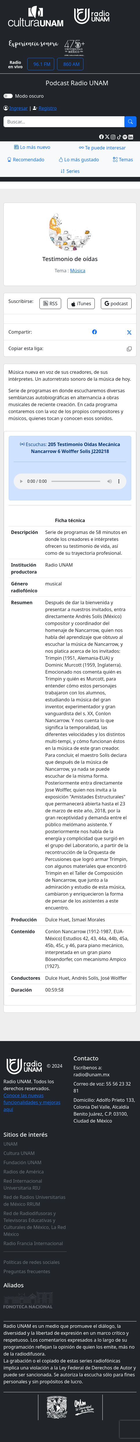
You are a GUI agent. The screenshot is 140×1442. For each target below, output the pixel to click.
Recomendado (25, 159)
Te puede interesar (102, 147)
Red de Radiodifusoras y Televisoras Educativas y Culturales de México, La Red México (34, 1223)
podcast (116, 303)
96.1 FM (40, 64)
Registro (48, 108)
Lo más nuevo (32, 147)
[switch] (8, 96)
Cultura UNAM (19, 1153)
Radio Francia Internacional (33, 1243)
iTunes (81, 303)
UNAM (10, 1144)
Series (69, 171)
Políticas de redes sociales (31, 1262)
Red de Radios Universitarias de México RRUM (34, 1200)
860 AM (70, 64)
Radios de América (23, 1172)
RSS (50, 303)
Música (78, 270)
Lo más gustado (79, 159)
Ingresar (18, 108)
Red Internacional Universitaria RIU (22, 1184)
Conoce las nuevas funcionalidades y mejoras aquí (31, 1102)
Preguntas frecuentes (26, 1271)
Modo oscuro (30, 96)
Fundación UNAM (22, 1162)
